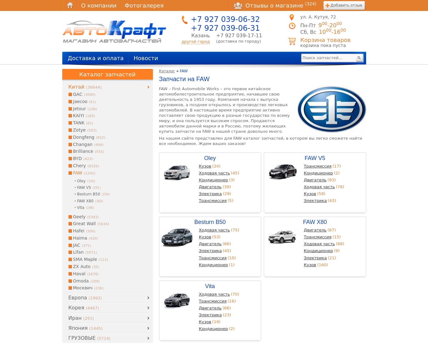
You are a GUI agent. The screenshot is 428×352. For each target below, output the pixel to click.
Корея (83, 308)
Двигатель (210, 186)
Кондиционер (213, 180)
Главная (70, 5)
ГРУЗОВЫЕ (89, 338)
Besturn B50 (209, 222)
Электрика (210, 193)
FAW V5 (315, 158)
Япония (85, 328)
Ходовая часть (214, 173)
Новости (145, 58)
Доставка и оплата (96, 58)
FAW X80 (315, 222)
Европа (85, 298)
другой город (196, 41)
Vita (210, 286)
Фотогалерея (144, 5)
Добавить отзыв (346, 5)
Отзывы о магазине (274, 5)
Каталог (167, 71)
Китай (85, 87)
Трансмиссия (213, 200)
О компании (99, 5)
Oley (210, 158)
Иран (81, 318)
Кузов (205, 166)
